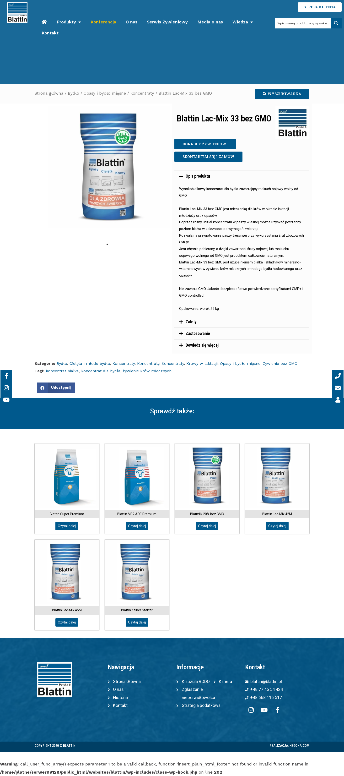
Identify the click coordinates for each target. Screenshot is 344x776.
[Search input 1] (303, 23)
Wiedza (242, 22)
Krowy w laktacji (202, 363)
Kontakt (50, 32)
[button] (282, 94)
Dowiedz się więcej (202, 345)
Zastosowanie (198, 333)
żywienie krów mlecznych (147, 371)
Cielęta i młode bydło (90, 363)
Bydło (73, 93)
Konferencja (103, 21)
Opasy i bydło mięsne (105, 93)
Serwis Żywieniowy (167, 21)
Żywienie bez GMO (280, 363)
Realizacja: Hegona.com (289, 746)
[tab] (241, 176)
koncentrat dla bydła (100, 371)
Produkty (69, 22)
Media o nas (210, 21)
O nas (131, 21)
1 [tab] (107, 244)
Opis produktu (198, 176)
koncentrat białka (62, 371)
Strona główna (49, 93)
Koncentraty (142, 93)
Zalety (191, 321)
